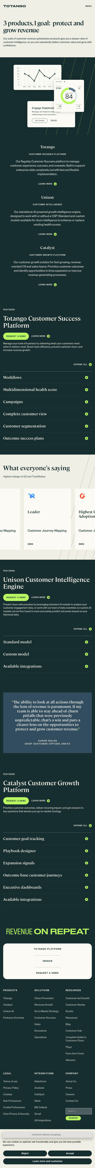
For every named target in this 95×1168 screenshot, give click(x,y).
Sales (37, 1024)
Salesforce (40, 1081)
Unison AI (8, 1011)
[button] (88, 6)
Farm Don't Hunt (75, 1053)
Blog (68, 1024)
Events (69, 1011)
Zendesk (39, 1088)
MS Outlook (40, 1107)
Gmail (37, 1114)
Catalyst (8, 1005)
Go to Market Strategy (46, 1011)
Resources (72, 1018)
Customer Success (45, 1018)
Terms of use (10, 1081)
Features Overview (13, 1018)
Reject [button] (25, 1153)
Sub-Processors (12, 1101)
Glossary (71, 1060)
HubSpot (39, 1094)
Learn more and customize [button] (47, 1161)
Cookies (7, 1094)
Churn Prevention (44, 998)
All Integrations (42, 1120)
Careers (70, 1094)
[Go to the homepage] (14, 6)
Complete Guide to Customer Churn (76, 1039)
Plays (69, 1047)
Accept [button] (70, 1153)
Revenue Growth (43, 1005)
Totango (7, 998)
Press (69, 1088)
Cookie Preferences (14, 1107)
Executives (40, 1031)
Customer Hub (74, 1031)
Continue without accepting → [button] (47, 1134)
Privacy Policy (11, 1088)
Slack (37, 1101)
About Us (71, 1081)
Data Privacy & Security (16, 1114)
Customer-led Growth (77, 998)
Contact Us (72, 1101)
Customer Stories (75, 1005)
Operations (40, 1037)
